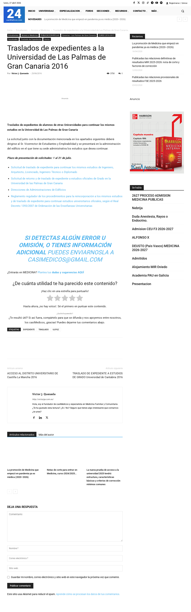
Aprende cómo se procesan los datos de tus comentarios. (88, 594)
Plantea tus (61, 272)
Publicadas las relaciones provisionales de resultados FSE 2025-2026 (155, 79)
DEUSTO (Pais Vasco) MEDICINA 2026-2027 (155, 248)
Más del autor (46, 434)
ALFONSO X (140, 237)
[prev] (179, 19)
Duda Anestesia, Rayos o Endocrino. (150, 218)
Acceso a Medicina (40, 30)
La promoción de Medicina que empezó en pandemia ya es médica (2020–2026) (85, 19)
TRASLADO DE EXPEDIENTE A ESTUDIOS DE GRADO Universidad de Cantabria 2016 (98, 375)
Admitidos (139, 258)
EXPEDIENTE (29, 329)
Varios (47, 39)
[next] (185, 19)
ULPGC (56, 329)
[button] (182, 11)
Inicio (9, 30)
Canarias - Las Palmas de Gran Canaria (79, 35)
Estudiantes (22, 30)
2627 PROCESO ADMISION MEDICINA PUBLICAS (151, 197)
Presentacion (141, 284)
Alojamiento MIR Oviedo (149, 267)
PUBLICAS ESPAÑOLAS (50, 35)
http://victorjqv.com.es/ (43, 399)
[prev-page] (9, 491)
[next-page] (15, 491)
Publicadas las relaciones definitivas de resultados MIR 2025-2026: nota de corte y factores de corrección (155, 62)
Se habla (137, 187)
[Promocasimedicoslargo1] (65, 109)
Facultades (13, 39)
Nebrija (137, 208)
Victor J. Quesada (20, 73)
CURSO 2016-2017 (106, 35)
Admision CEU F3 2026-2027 (152, 229)
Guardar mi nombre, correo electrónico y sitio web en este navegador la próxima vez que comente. (65, 577)
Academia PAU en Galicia (150, 275)
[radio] (50, 299)
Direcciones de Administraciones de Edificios (38, 189)
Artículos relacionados (21, 434)
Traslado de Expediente (31, 39)
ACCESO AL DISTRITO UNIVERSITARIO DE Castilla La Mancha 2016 (32, 375)
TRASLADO (44, 329)
